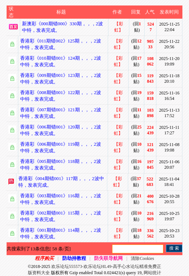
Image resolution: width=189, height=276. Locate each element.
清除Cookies (142, 258)
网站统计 (152, 272)
